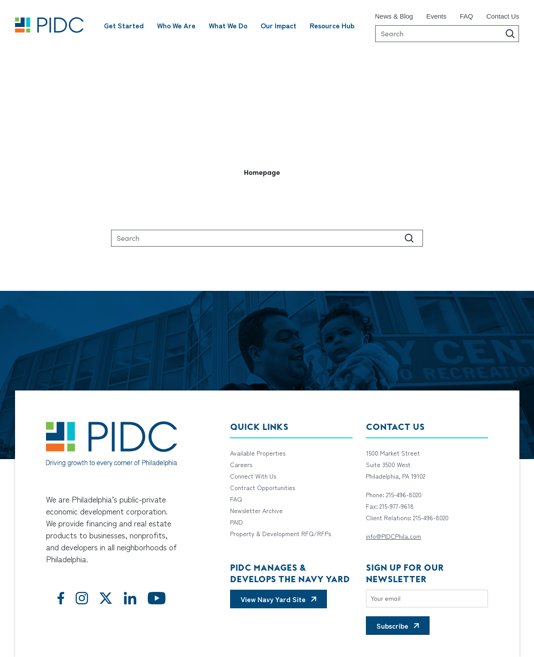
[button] (267, 171)
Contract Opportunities (262, 487)
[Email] (427, 598)
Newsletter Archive (256, 510)
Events (436, 16)
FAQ (466, 16)
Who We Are (176, 25)
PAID (236, 522)
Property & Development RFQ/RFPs (280, 533)
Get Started (124, 25)
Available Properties (257, 452)
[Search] (447, 33)
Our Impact (278, 25)
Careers (241, 464)
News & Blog (394, 16)
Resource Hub (332, 25)
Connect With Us (253, 475)
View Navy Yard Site (273, 599)
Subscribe (392, 625)
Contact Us (502, 16)
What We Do (228, 25)
